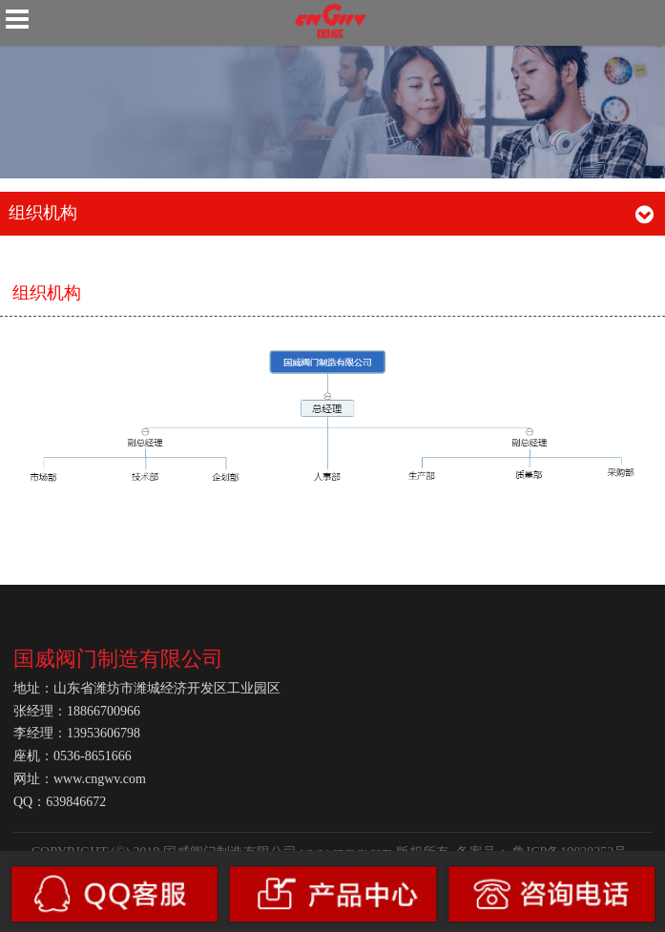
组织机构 (46, 292)
